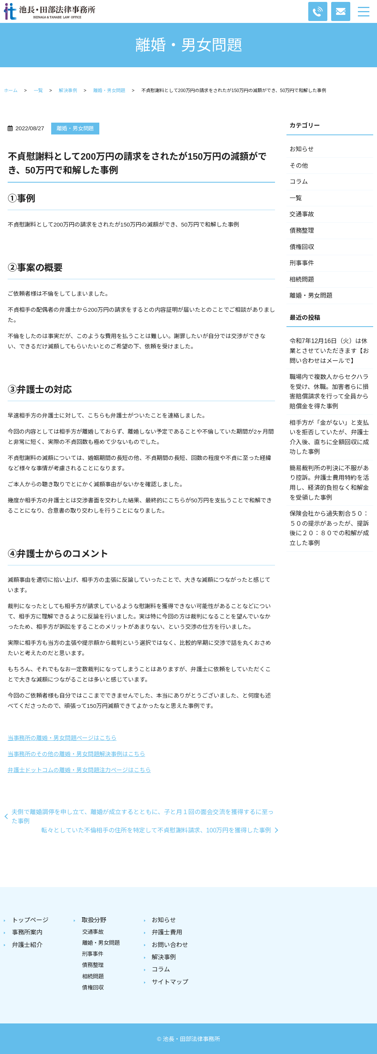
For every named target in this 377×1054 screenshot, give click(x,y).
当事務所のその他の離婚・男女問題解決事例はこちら (76, 754)
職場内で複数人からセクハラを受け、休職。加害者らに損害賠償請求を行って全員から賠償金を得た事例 (329, 392)
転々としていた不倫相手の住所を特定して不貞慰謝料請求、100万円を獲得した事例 (156, 830)
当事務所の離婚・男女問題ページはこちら (62, 738)
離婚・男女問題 (109, 90)
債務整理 (302, 230)
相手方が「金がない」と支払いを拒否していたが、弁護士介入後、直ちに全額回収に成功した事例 (329, 437)
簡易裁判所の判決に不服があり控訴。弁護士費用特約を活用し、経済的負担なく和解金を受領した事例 (329, 483)
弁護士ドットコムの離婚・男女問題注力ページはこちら (79, 770)
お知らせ (302, 149)
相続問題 (302, 279)
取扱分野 (94, 920)
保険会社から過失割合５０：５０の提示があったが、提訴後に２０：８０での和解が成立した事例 (329, 528)
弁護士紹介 (27, 944)
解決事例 (68, 90)
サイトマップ (170, 981)
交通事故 (302, 214)
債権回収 (302, 247)
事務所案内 (27, 932)
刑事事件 (302, 263)
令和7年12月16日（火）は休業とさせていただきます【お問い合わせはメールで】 (329, 351)
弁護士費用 (167, 932)
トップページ (30, 920)
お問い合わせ (170, 944)
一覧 (38, 90)
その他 (299, 165)
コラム (299, 181)
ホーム (11, 90)
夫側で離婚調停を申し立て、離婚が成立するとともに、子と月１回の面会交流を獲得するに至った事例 (142, 816)
